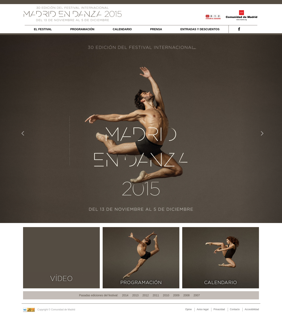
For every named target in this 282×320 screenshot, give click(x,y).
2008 (186, 295)
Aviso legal (203, 309)
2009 (176, 295)
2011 (156, 295)
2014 (125, 295)
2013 (135, 295)
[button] (21, 129)
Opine (188, 309)
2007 (196, 295)
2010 (166, 295)
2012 (145, 295)
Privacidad (219, 309)
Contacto (235, 309)
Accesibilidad (252, 309)
